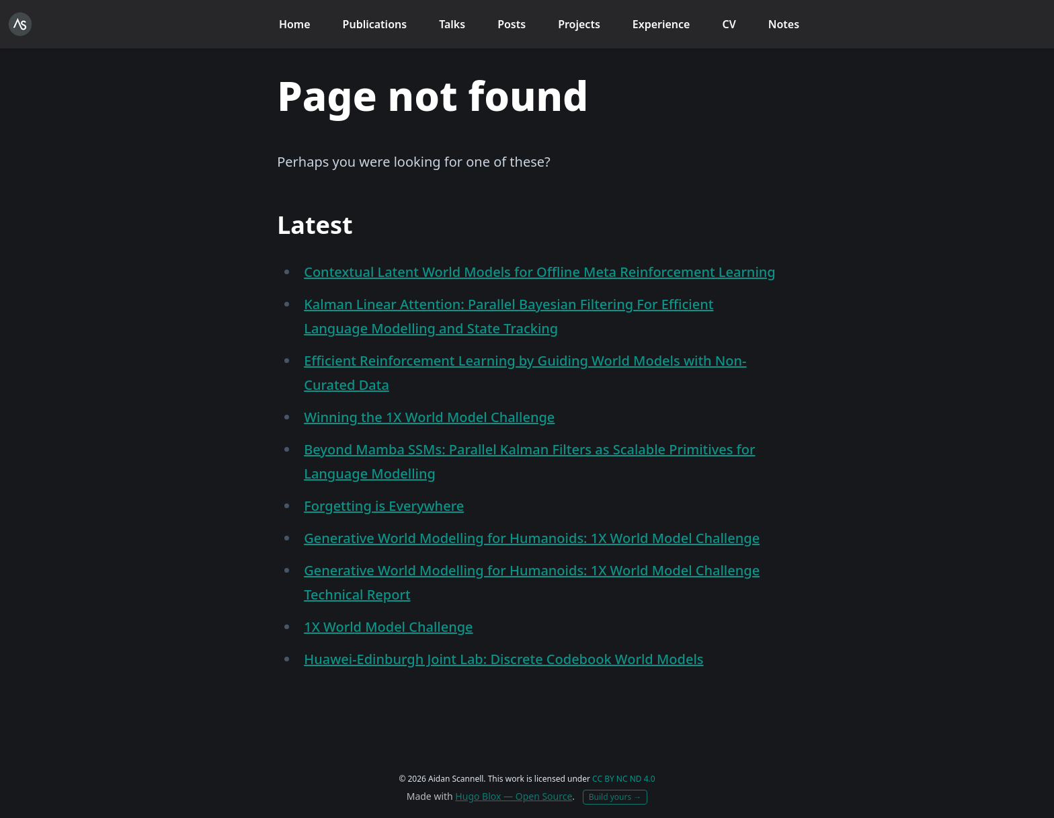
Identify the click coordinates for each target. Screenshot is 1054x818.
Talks (452, 24)
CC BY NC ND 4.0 (623, 778)
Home (295, 24)
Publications (375, 24)
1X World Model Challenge (388, 627)
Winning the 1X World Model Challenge (429, 417)
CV (728, 24)
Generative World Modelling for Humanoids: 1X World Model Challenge (532, 538)
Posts (511, 24)
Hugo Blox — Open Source (513, 796)
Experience (661, 24)
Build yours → (615, 797)
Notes (783, 24)
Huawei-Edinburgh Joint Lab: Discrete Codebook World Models (503, 659)
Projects (579, 24)
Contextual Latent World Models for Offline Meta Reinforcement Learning (540, 272)
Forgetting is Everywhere (384, 506)
